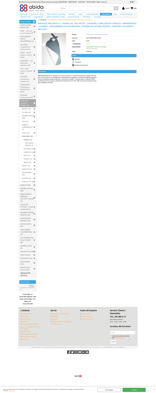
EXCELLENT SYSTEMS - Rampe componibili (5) (26, 211)
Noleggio (55, 321)
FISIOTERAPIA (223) (25, 267)
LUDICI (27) (26, 137)
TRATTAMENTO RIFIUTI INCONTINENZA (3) (26, 43)
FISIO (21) (25, 126)
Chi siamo (25, 321)
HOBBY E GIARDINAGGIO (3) (27, 131)
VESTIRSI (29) (26, 183)
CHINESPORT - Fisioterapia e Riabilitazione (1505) (25, 92)
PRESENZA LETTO (25, 20)
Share (88, 48)
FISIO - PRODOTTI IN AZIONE (55, 15)
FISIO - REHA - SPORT (36, 15)
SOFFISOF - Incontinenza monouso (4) (24, 83)
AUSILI (78, 15)
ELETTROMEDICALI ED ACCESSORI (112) (27, 244)
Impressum (25, 343)
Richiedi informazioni (81, 69)
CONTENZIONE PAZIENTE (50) (25, 224)
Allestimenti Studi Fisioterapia (61, 326)
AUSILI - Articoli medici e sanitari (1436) (26, 59)
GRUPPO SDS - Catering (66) (25, 273)
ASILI (110, 15)
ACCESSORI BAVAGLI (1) (29, 149)
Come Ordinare (86, 318)
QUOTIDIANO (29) (27, 178)
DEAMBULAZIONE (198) (28, 121)
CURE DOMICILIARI (89, 15)
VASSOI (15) (27, 167)
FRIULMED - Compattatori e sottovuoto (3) (25, 51)
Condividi (78, 66)
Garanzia (55, 323)
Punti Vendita (26, 323)
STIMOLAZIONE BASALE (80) (25, 31)
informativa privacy (119, 341)
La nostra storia (27, 318)
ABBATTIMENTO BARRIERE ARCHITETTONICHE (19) (27, 202)
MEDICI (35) (26, 170)
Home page (23, 15)
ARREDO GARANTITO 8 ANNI (54, 20)
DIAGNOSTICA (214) (27, 256)
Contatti (24, 326)
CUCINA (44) (26, 117)
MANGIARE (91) (27, 141)
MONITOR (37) (25, 259)
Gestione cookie (55, 328)
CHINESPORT (84, 20)
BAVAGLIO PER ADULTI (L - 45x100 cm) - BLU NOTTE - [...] (27, 291)
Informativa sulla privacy (30, 338)
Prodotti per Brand (71, 20)
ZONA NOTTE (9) (28, 186)
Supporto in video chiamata (61, 318)
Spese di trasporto (87, 323)
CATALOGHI (94, 20)
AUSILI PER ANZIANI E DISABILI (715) (25, 107)
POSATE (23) (28, 163)
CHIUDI (154, 389)
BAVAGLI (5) (28, 144)
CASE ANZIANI (101, 15)
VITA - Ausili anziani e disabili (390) (26, 75)
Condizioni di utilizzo (28, 340)
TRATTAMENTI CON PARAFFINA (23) (26, 236)
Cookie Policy (12, 390)
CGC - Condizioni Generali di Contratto (31, 332)
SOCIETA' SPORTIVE (120, 15)
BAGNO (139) (26, 113)
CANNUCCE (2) (29, 157)
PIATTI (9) (27, 160)
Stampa (77, 63)
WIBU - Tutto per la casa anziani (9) (26, 36)
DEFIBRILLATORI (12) (26, 251)
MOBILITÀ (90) (27, 174)
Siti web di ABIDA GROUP (30, 328)
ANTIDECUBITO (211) (25, 230)
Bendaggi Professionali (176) (26, 101)
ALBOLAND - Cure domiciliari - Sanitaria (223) (26, 67)
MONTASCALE (38, 20)
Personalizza (109, 390)
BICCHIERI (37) (29, 153)
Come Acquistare (87, 321)
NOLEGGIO (69, 15)
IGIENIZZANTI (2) (26, 263)
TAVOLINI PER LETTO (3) (25, 279)
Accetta (134, 390)
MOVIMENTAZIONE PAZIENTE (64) (27, 218)
